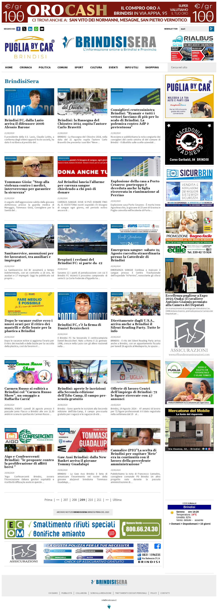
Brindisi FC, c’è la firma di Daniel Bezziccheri (79, 326)
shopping (152, 67)
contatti (165, 593)
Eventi (113, 67)
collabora (81, 593)
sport (79, 67)
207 (65, 500)
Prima (48, 500)
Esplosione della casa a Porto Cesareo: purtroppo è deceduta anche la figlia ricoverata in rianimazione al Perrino (135, 188)
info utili (131, 67)
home (9, 67)
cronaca (26, 67)
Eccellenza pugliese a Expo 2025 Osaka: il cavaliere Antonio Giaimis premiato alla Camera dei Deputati (187, 300)
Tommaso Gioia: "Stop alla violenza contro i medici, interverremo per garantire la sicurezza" (28, 187)
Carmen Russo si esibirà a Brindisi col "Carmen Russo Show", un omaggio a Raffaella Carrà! (28, 394)
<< (58, 500)
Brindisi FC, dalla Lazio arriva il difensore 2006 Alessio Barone (24, 123)
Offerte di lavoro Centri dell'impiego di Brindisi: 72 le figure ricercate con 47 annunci (134, 394)
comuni (62, 67)
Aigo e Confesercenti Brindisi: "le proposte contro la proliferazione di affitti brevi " (29, 462)
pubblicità (66, 593)
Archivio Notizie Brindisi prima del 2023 (83, 512)
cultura (96, 67)
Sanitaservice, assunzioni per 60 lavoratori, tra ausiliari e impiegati (29, 256)
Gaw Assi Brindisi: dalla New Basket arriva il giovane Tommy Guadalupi (82, 460)
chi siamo (53, 593)
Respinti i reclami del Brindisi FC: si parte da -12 (80, 261)
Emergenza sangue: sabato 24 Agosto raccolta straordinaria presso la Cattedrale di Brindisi (135, 255)
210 (90, 500)
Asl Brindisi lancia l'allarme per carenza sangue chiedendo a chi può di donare (81, 187)
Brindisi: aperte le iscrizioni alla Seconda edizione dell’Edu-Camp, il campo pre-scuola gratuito (82, 394)
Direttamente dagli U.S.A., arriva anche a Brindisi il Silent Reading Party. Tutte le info (135, 326)
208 (74, 500)
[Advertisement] (189, 476)
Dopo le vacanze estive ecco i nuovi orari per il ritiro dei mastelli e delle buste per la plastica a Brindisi (29, 326)
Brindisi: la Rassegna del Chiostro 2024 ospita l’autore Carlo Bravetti (82, 123)
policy (153, 593)
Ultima (117, 500)
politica (45, 67)
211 (99, 500)
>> (107, 500)
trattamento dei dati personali (131, 593)
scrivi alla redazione (100, 593)
